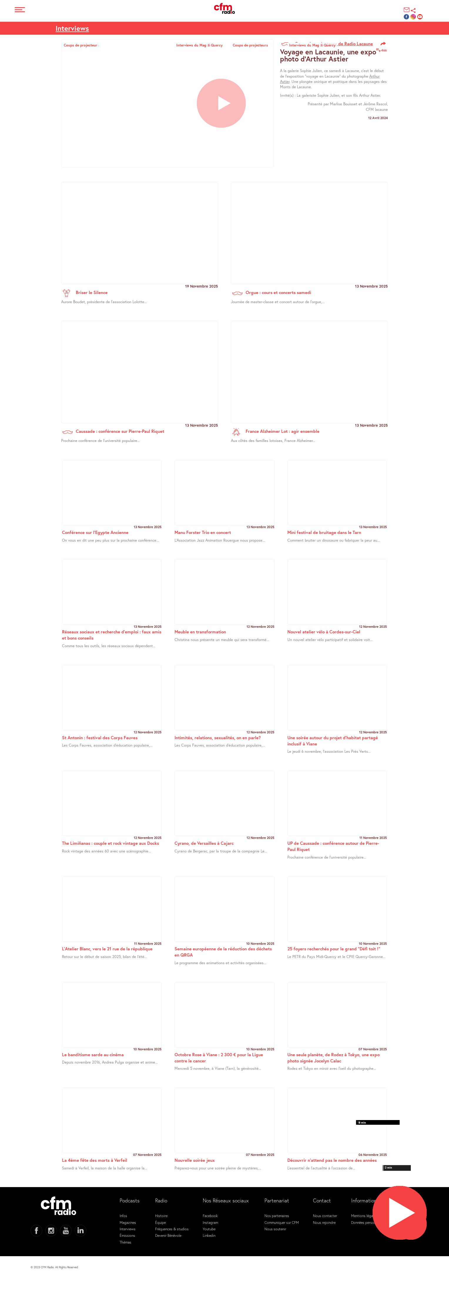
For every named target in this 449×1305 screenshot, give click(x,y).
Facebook (210, 1215)
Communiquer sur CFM (281, 1222)
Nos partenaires (276, 1215)
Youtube (209, 1228)
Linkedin (209, 1235)
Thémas (125, 1242)
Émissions (127, 1235)
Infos (123, 1215)
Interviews (72, 28)
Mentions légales (364, 1215)
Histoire (161, 1215)
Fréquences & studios (172, 1228)
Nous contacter (325, 1215)
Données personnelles (368, 1222)
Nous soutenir (275, 1228)
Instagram (210, 1222)
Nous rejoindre (324, 1222)
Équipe (160, 1222)
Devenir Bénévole (168, 1235)
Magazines (128, 1222)
